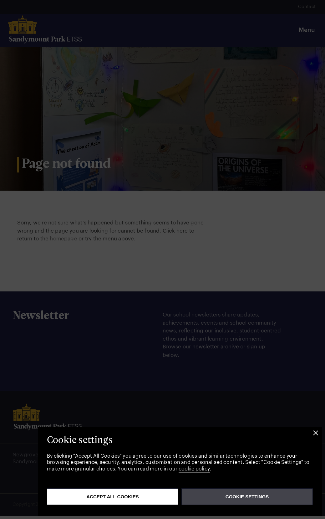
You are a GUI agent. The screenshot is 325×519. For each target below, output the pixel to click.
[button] (315, 433)
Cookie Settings (247, 496)
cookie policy (194, 468)
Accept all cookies (112, 496)
